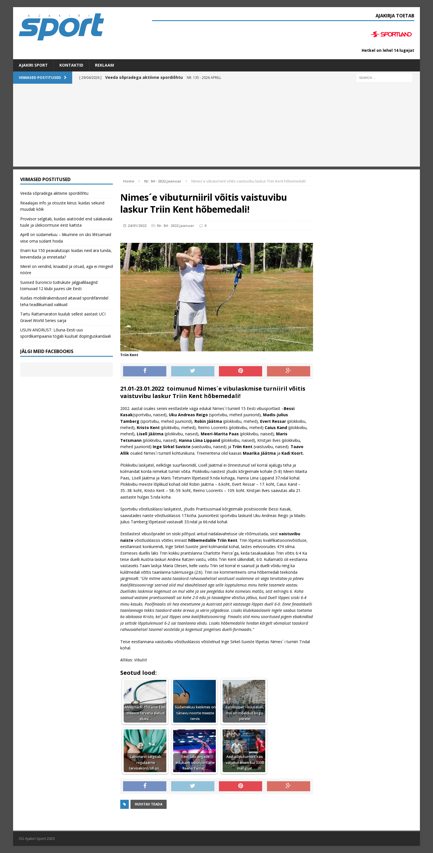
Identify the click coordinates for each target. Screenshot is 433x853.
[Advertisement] (216, 127)
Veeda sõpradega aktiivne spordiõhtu (54, 193)
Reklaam (104, 65)
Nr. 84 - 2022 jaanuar (175, 225)
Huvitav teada (148, 804)
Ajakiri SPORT (33, 65)
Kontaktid (71, 65)
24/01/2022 (137, 225)
